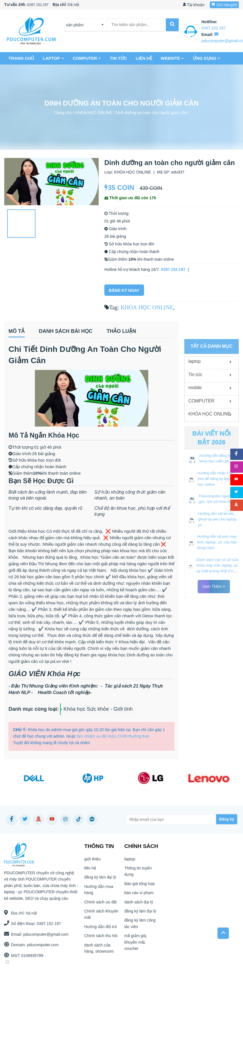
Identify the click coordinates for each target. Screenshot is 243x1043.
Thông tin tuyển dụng (138, 873)
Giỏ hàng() (224, 5)
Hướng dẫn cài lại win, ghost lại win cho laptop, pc (218, 629)
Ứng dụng (207, 58)
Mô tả (17, 331)
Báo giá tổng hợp (139, 885)
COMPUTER (87, 58)
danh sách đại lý (138, 903)
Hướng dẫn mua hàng (98, 891)
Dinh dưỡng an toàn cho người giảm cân (151, 112)
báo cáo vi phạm (138, 894)
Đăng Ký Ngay (124, 290)
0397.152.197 (38, 5)
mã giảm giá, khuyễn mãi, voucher (135, 944)
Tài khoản (193, 5)
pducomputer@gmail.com (44, 934)
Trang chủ (21, 58)
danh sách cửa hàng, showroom (99, 950)
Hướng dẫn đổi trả (100, 928)
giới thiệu (92, 861)
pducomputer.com (40, 945)
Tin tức (118, 58)
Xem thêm (213, 697)
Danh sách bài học (65, 331)
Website (172, 58)
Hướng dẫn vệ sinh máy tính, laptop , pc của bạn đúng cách (217, 652)
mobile (195, 498)
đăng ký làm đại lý (100, 879)
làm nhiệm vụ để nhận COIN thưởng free (113, 736)
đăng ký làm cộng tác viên (139, 925)
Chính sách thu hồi (100, 937)
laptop (53, 58)
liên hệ (144, 58)
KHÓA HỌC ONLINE (93, 112)
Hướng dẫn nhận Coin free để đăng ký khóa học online (216, 589)
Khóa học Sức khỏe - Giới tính (98, 709)
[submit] (172, 24)
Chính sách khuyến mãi (101, 916)
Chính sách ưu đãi (100, 903)
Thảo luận (121, 331)
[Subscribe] (215, 819)
